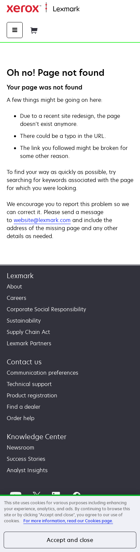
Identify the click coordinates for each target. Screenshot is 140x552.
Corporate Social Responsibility (46, 309)
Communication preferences (42, 372)
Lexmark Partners (29, 343)
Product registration (32, 395)
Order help (20, 418)
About (14, 286)
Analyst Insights (27, 470)
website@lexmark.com (42, 220)
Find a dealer (23, 406)
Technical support (29, 384)
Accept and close (70, 540)
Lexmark (20, 275)
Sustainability (24, 320)
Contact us (24, 361)
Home (86, 9)
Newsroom (20, 447)
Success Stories (26, 459)
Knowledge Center (36, 436)
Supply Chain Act (28, 332)
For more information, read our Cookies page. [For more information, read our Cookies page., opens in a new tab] (68, 521)
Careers (16, 298)
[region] (70, 523)
